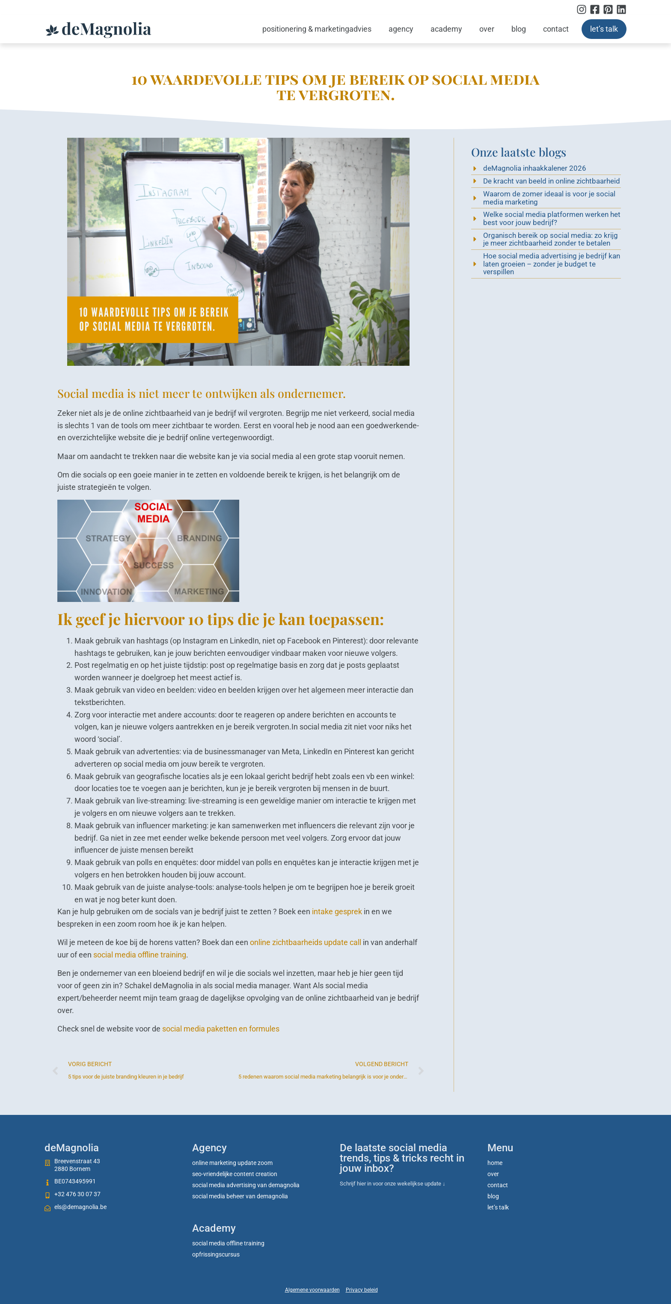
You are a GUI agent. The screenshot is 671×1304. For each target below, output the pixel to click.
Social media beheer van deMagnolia (240, 1196)
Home (494, 1162)
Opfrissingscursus (216, 1254)
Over (486, 28)
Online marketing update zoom (232, 1162)
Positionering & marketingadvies (316, 28)
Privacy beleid (362, 1290)
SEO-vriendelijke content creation (234, 1174)
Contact (556, 28)
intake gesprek (337, 911)
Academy (446, 28)
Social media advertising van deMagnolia (246, 1185)
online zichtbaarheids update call (305, 942)
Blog (518, 28)
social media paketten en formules (220, 1028)
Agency (401, 28)
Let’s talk (604, 28)
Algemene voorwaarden (312, 1290)
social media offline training (139, 954)
